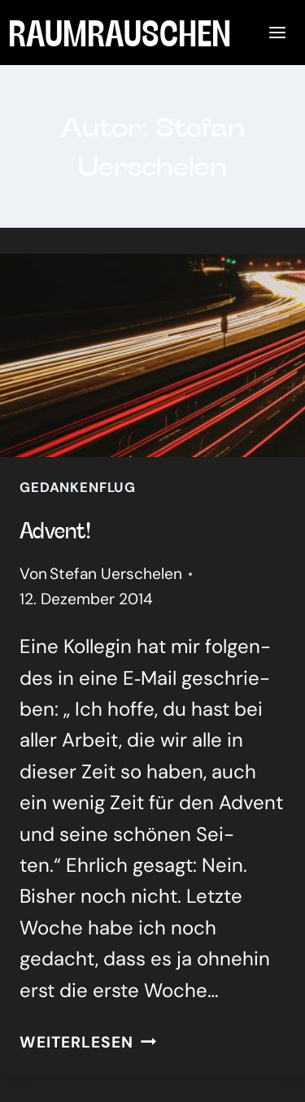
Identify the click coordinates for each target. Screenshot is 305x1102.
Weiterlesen (88, 1042)
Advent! (55, 529)
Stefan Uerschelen (116, 574)
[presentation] (152, 355)
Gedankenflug (78, 487)
